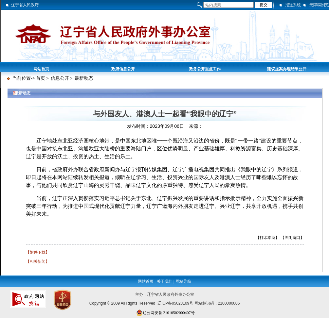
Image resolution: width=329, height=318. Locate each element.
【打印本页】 (267, 237)
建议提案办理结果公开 (286, 69)
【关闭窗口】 (292, 237)
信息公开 (60, 78)
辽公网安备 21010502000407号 (165, 313)
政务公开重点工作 (205, 69)
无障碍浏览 (319, 5)
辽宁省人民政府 (25, 5)
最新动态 (84, 78)
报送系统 (293, 5)
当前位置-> (23, 78)
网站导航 (183, 281)
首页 (40, 78)
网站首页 (41, 69)
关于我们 (165, 281)
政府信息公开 (123, 69)
